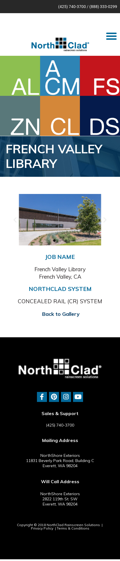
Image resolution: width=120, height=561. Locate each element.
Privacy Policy (42, 528)
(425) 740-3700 (72, 6)
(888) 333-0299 (103, 6)
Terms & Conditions (73, 528)
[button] (111, 36)
